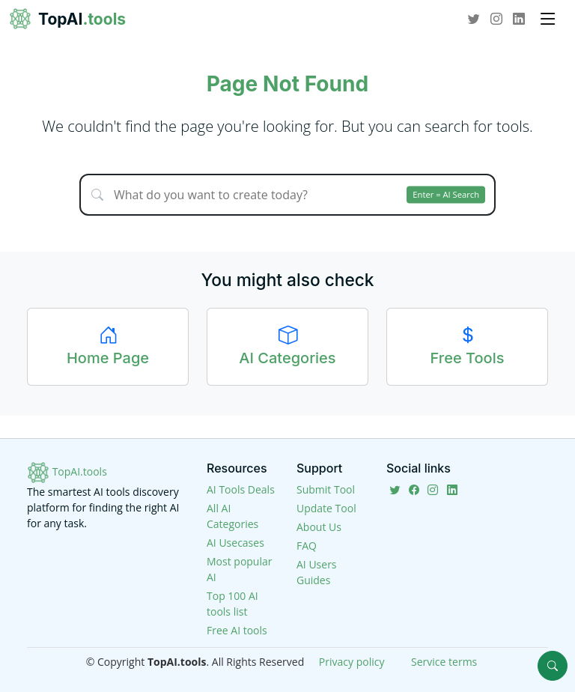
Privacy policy (352, 662)
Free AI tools (237, 630)
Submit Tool (325, 489)
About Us (318, 527)
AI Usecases (235, 542)
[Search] (553, 666)
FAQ (306, 545)
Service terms (444, 662)
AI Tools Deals (241, 489)
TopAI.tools (67, 471)
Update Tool (326, 508)
